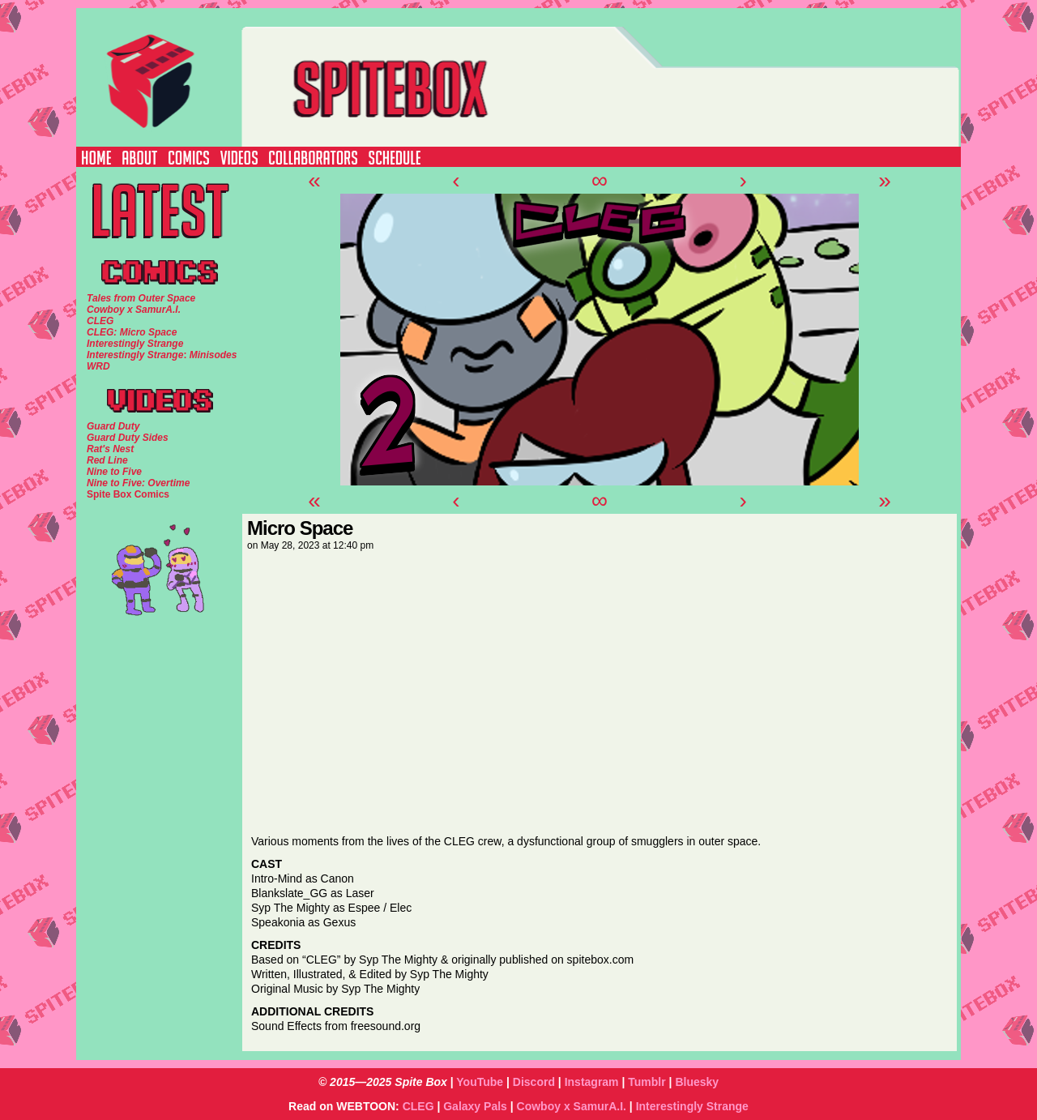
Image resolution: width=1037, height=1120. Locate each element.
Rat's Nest (110, 449)
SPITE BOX (547, 77)
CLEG (418, 1106)
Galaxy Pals (475, 1106)
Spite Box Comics (128, 494)
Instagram (592, 1081)
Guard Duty (113, 426)
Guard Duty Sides (128, 437)
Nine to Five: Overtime (138, 483)
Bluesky (697, 1081)
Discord (534, 1081)
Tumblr (646, 1081)
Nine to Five (114, 471)
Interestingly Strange (692, 1106)
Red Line (107, 460)
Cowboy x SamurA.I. (571, 1106)
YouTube (479, 1081)
